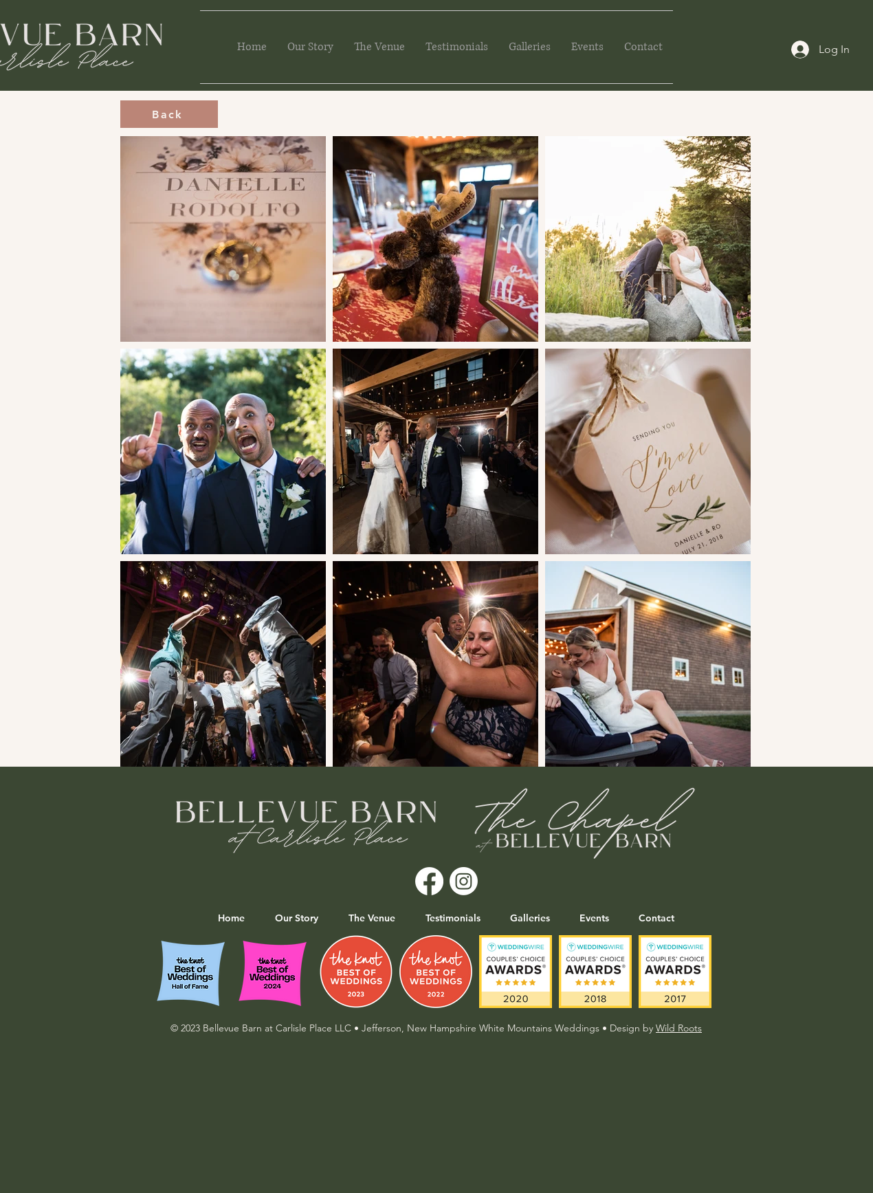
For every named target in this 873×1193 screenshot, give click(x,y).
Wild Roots (679, 1028)
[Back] (169, 114)
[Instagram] (464, 881)
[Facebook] (429, 881)
